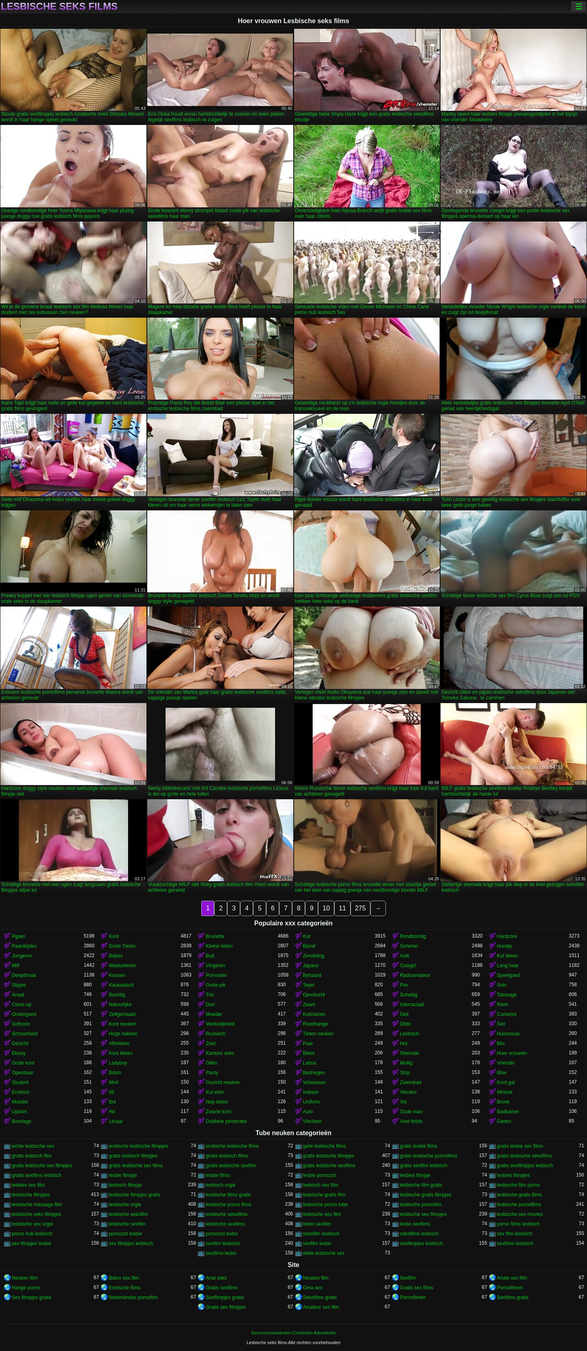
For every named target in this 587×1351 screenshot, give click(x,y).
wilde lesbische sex (324, 1253)
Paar (308, 1043)
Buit (210, 956)
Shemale (409, 1053)
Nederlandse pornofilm (133, 1297)
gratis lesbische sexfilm (231, 1165)
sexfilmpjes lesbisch (421, 1243)
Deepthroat (24, 975)
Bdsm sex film (124, 1278)
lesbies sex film (28, 1185)
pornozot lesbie (125, 1234)
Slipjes (19, 985)
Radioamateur (415, 975)
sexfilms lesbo (221, 1253)
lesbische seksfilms (226, 1214)
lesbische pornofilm (421, 1204)
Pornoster (216, 975)
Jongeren (22, 956)
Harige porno (26, 1288)
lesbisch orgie (220, 1185)
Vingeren (215, 965)
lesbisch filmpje (125, 1185)
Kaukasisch (121, 985)
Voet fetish (411, 1121)
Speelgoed (508, 975)
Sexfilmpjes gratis (225, 1297)
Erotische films (124, 1288)
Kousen (117, 975)
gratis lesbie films (418, 1146)
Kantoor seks (220, 1053)
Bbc (501, 1043)
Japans (311, 965)
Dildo (405, 1024)
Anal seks (216, 1278)
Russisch (216, 1034)
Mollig (406, 1063)
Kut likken (507, 956)
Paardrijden (24, 946)
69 (111, 1092)
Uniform (311, 1102)
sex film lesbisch (514, 1234)
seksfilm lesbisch (321, 1234)
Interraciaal (412, 1004)
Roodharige (315, 1024)
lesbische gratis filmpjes (426, 1195)
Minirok (505, 1092)
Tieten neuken (318, 1034)
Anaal (18, 995)
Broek (503, 1102)
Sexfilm (408, 1278)
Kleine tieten (219, 946)
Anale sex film (512, 1278)
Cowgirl (408, 965)
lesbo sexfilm (317, 1224)
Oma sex (313, 1288)
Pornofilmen (510, 1288)
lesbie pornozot (319, 1175)
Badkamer (508, 1111)
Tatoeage (507, 995)
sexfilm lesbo (317, 1243)
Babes (116, 956)
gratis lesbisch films (227, 1156)
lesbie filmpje (123, 1175)
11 (342, 908)
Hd (112, 1111)
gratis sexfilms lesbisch (37, 1175)
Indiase (311, 1092)
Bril (112, 1102)
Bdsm (115, 1073)
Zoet (210, 1043)
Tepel (309, 985)
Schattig (408, 995)
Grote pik (216, 985)
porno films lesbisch (518, 1224)
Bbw (501, 1073)
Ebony (19, 1053)
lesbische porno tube (325, 1204)
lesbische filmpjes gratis (134, 1195)
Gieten (504, 1121)
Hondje (504, 946)
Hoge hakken (123, 1034)
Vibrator (408, 1092)
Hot (404, 1043)
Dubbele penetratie (226, 1121)
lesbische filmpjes (31, 1195)
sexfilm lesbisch (223, 1243)
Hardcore (507, 936)
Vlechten (312, 1121)
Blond (309, 946)
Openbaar (22, 1073)
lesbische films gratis (228, 1195)
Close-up (21, 1004)
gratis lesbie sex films (520, 1146)
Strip (405, 1073)
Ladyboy (118, 1063)
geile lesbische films (324, 1146)
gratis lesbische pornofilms (428, 1156)
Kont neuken (122, 1024)
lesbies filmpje (415, 1175)
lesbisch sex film (320, 1185)
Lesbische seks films (59, 6)
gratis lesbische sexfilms (329, 1165)
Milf (15, 965)
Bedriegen (314, 1073)
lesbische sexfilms (225, 1224)
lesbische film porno (518, 1185)
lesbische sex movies (520, 1214)
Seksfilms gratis (320, 1297)
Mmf (113, 1082)
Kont (114, 936)
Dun (210, 1004)
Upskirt (19, 1111)
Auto (308, 1111)
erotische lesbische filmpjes (138, 1146)
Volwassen (314, 1082)
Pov (404, 985)
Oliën (211, 1063)
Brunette (215, 936)
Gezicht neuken (222, 1082)
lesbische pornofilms (519, 1204)
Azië (404, 956)
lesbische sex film (322, 1214)
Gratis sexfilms (222, 1288)
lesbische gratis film (324, 1195)
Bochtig (117, 995)
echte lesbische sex (33, 1146)
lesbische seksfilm (128, 1214)
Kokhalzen (314, 1014)
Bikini (309, 1053)
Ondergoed (24, 1014)
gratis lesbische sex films (136, 1165)
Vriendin (506, 1063)
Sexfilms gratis (513, 1297)
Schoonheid (24, 1034)
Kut (306, 936)
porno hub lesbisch (32, 1234)
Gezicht (20, 1043)
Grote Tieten (122, 946)
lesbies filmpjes (513, 1175)
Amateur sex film (321, 1307)
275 (360, 908)
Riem (502, 1004)
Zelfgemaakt (122, 1014)
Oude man (411, 1111)
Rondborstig (413, 936)
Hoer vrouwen (512, 1053)
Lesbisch (409, 1034)
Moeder (214, 1014)
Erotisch (20, 1092)
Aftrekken (119, 1043)
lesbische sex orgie (32, 1224)
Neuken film (24, 1278)
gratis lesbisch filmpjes (133, 1156)
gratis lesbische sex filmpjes (42, 1165)
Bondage (21, 1121)
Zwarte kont (218, 1111)
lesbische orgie (125, 1204)
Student (20, 1082)
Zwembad (410, 1082)
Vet (403, 1102)
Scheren (409, 946)
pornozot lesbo (222, 1234)
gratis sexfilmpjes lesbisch (525, 1165)
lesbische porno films (228, 1204)
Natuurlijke (120, 1004)
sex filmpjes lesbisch (131, 1243)
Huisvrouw (508, 1034)
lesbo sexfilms (415, 1224)
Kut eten (215, 1092)
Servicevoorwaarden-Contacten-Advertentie (293, 1332)
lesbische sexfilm (127, 1224)
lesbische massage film (37, 1204)
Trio (210, 995)
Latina (309, 1063)
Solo (502, 985)
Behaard (312, 975)
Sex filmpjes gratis (31, 1297)
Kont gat (506, 1082)
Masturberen (122, 965)
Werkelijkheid (220, 1024)
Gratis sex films (416, 1288)
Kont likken (121, 1053)
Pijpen (18, 936)
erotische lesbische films (232, 1146)
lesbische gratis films (519, 1195)
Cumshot (506, 1014)
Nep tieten (217, 1102)
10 (326, 908)
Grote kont (23, 1063)
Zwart (309, 1004)
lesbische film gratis (421, 1185)
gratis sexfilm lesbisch (423, 1165)
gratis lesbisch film (32, 1156)
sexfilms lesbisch (515, 1243)
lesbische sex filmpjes (423, 1214)
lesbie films (218, 1175)
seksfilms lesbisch (419, 1234)
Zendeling (314, 956)
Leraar (116, 1121)
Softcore (21, 1024)
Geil (404, 1014)
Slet (501, 1024)
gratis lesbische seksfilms (524, 1156)
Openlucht (314, 995)
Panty (212, 1073)
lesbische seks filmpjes (36, 1214)
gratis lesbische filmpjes (329, 1156)
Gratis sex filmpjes (225, 1307)
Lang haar (508, 965)
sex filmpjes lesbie (31, 1243)
